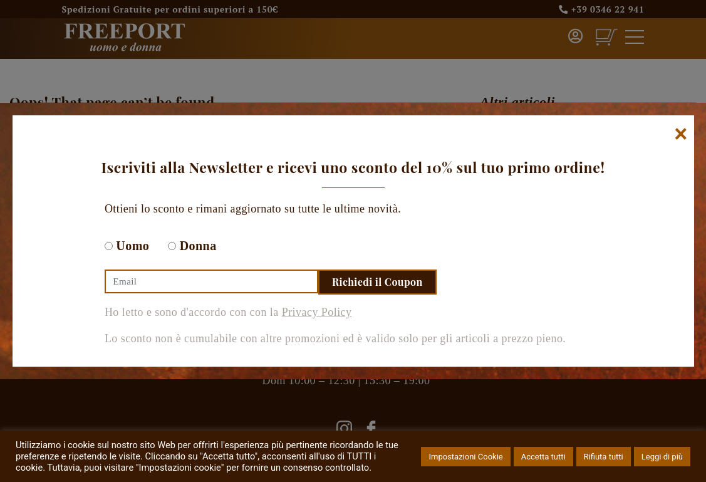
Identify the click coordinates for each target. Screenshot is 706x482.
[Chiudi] (681, 134)
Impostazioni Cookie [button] (465, 456)
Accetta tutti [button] (543, 456)
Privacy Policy (317, 312)
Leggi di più (662, 456)
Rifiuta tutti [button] (603, 456)
